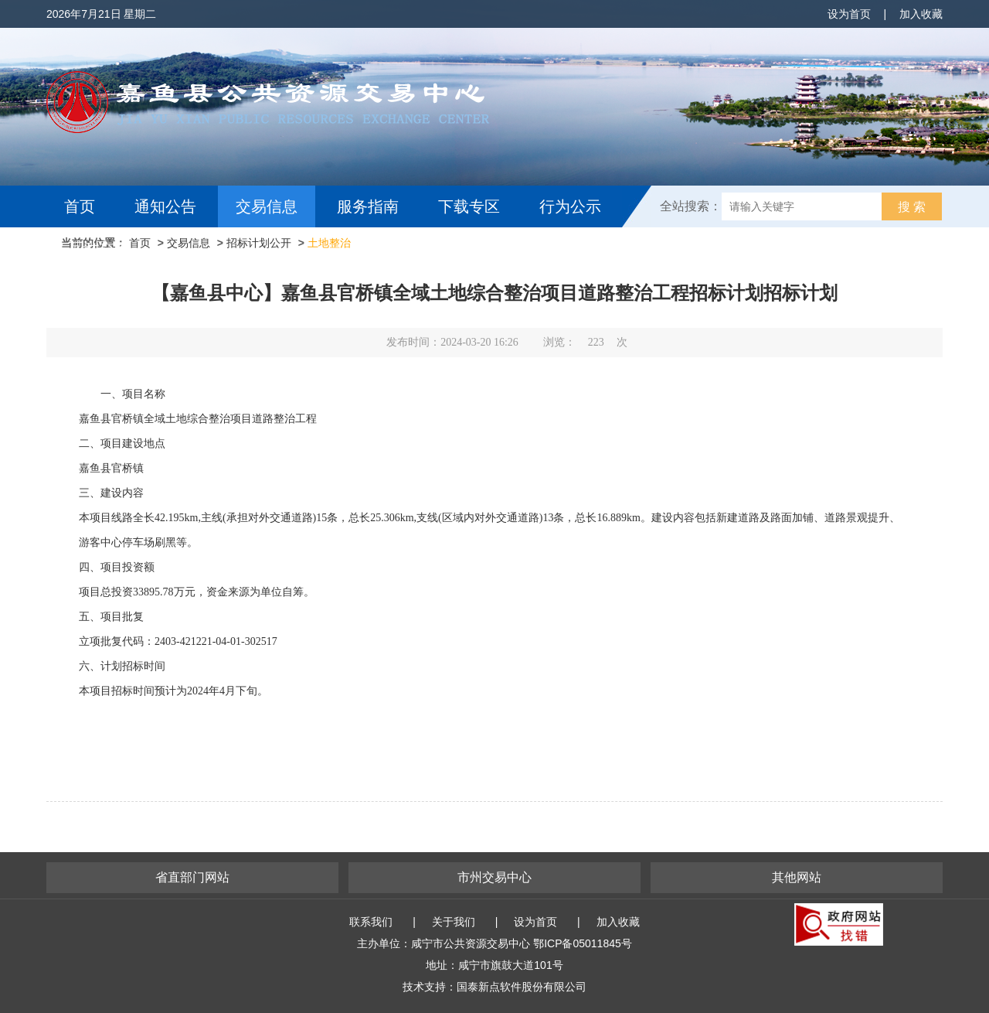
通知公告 (165, 206)
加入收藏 (921, 14)
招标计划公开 (258, 243)
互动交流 (99, 248)
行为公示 (570, 206)
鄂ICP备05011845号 (582, 943)
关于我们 (453, 922)
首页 (79, 206)
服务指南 (368, 206)
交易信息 (266, 206)
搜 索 (912, 206)
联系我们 (371, 922)
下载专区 (469, 206)
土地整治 (329, 243)
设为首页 (849, 14)
